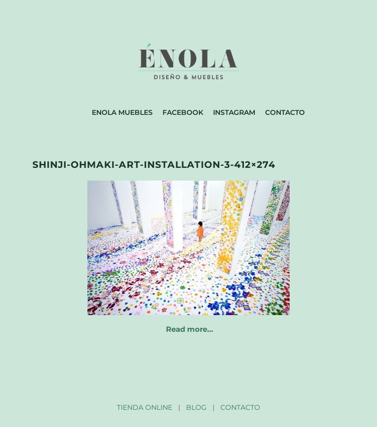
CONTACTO (240, 407)
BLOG (196, 407)
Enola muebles (122, 112)
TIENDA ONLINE (144, 407)
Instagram (234, 112)
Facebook (182, 112)
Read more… (189, 329)
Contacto (285, 112)
